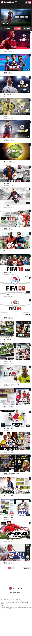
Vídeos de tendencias (6, 6)
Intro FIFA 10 (7, 284)
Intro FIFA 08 (7, 307)
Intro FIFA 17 (7, 121)
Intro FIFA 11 (7, 237)
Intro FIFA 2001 (8, 540)
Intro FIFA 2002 (8, 517)
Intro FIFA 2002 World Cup (11, 494)
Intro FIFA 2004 (8, 447)
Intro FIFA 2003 (8, 470)
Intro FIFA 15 (7, 167)
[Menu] (16, 2)
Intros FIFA (7, 52)
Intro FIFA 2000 (8, 563)
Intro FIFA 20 (7, 51)
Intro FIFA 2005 (8, 424)
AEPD (10, 633)
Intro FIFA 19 (7, 74)
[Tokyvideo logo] (7, 2)
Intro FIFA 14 (7, 214)
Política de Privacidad (18, 627)
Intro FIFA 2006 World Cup (11, 400)
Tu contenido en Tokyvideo (11, 625)
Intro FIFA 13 (7, 191)
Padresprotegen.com (6, 630)
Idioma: (15, 617)
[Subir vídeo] (29, 2)
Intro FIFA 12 (7, 261)
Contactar (3, 625)
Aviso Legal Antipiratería (8, 627)
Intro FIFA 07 (7, 354)
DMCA (6, 628)
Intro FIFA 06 (7, 377)
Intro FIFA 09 (7, 330)
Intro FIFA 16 (7, 144)
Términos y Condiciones (22, 625)
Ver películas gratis (18, 6)
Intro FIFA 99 (7, 587)
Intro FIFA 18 (7, 97)
